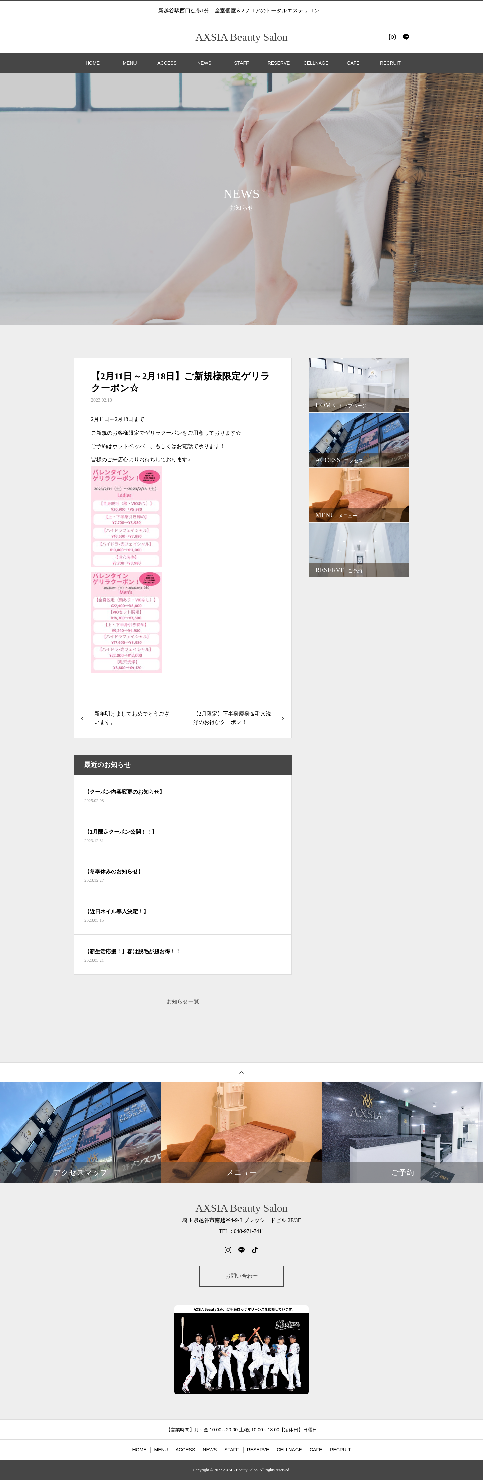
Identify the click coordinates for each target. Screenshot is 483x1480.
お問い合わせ (241, 1276)
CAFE (353, 63)
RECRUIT (390, 63)
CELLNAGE (316, 63)
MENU (130, 63)
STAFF (241, 63)
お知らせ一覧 (183, 1001)
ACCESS (167, 63)
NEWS (204, 63)
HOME (93, 63)
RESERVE (279, 63)
